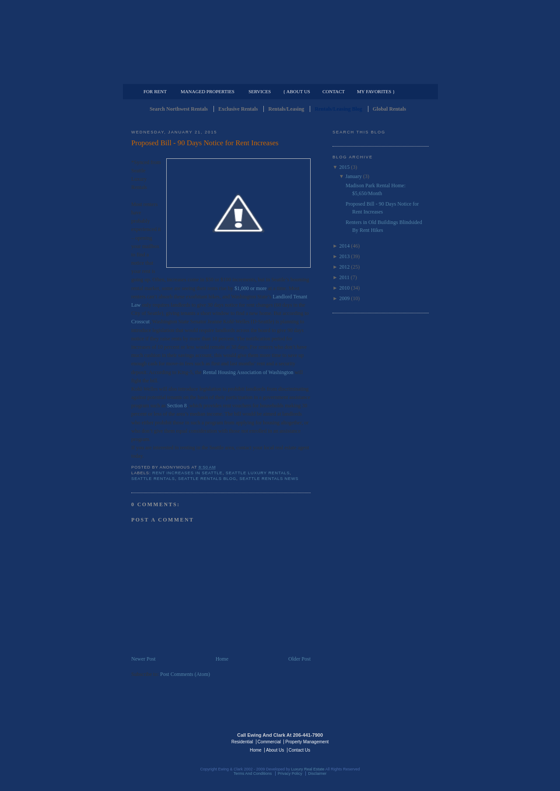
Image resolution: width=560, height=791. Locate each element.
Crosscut (140, 321)
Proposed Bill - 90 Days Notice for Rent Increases (204, 143)
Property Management (383, 77)
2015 (344, 167)
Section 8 (177, 405)
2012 (344, 267)
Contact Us (299, 750)
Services (259, 91)
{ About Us (296, 91)
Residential (242, 741)
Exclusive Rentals (238, 109)
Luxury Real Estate (391, 741)
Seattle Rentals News (268, 478)
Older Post (299, 659)
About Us (275, 750)
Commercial (278, 77)
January (354, 176)
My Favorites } (376, 91)
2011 (344, 277)
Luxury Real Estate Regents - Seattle (169, 741)
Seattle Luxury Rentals (258, 473)
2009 (344, 298)
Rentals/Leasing (286, 109)
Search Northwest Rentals (179, 109)
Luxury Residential (176, 77)
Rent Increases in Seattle (187, 473)
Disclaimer (317, 773)
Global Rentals (389, 109)
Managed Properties (207, 91)
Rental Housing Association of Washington (248, 372)
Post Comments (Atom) (185, 674)
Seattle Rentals (280, 41)
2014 (344, 246)
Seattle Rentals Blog (207, 478)
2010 (344, 288)
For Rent (155, 91)
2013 (344, 256)
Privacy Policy (290, 773)
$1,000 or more (250, 288)
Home (222, 659)
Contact (333, 91)
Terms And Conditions (253, 773)
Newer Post (143, 659)
